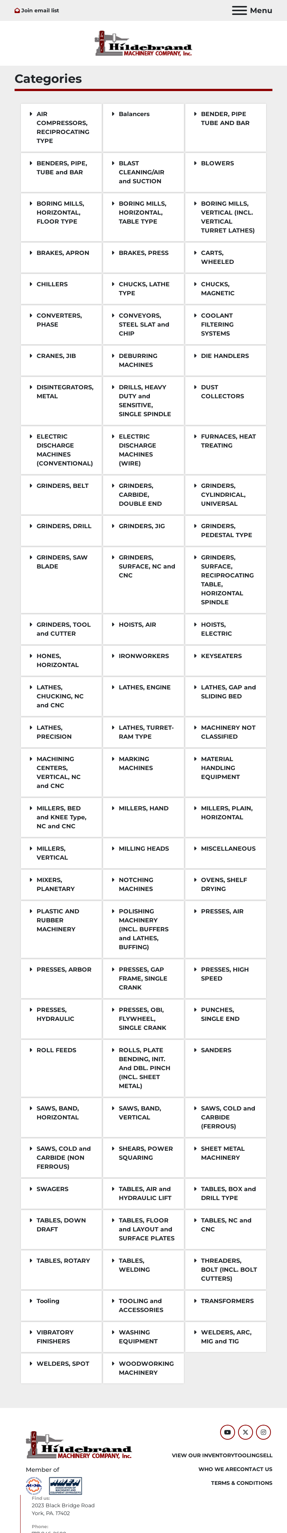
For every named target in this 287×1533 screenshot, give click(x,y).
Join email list (40, 10)
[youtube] (227, 1432)
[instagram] (263, 1432)
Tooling (247, 1455)
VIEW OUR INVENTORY (203, 1455)
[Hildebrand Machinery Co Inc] (79, 1444)
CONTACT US (254, 1469)
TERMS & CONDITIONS (241, 1483)
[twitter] (245, 1432)
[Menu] (239, 10)
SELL (266, 1455)
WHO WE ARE (217, 1469)
